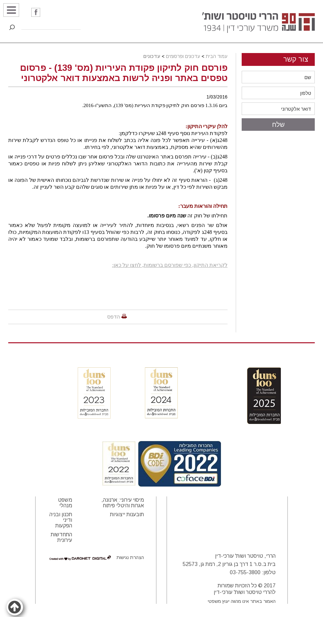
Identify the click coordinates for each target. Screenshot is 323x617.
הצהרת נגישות (130, 557)
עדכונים (151, 56)
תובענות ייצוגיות (127, 514)
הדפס (113, 317)
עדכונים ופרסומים (183, 56)
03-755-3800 (245, 572)
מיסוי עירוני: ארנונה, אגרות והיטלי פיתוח (122, 502)
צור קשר (295, 59)
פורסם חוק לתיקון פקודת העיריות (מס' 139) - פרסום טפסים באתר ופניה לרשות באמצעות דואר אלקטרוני (124, 73)
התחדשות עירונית (61, 537)
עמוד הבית (217, 56)
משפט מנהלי (65, 502)
